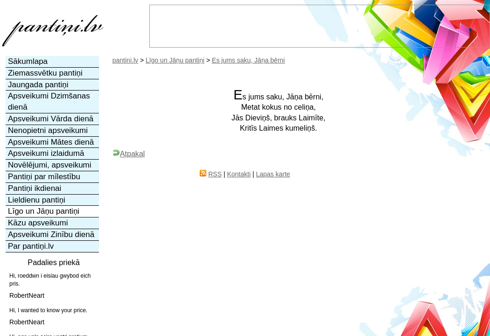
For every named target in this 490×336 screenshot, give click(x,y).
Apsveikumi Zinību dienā (51, 234)
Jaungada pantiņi (38, 84)
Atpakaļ (128, 153)
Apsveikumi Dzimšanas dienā (49, 101)
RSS (215, 174)
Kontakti (239, 174)
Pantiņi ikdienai (34, 188)
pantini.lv (125, 60)
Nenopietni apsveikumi (48, 130)
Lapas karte (273, 174)
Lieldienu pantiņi (36, 200)
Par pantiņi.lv (31, 246)
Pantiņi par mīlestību (44, 176)
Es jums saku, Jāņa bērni (248, 60)
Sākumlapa (28, 61)
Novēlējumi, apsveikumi (49, 165)
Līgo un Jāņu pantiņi (175, 60)
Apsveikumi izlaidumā (46, 153)
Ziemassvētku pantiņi (45, 73)
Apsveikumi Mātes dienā (51, 142)
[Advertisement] (388, 214)
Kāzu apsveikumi (38, 222)
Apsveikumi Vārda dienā (50, 118)
